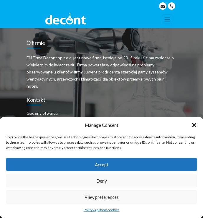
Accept (101, 164)
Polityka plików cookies (102, 210)
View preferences (102, 197)
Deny (101, 180)
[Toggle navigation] (167, 19)
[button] (194, 125)
